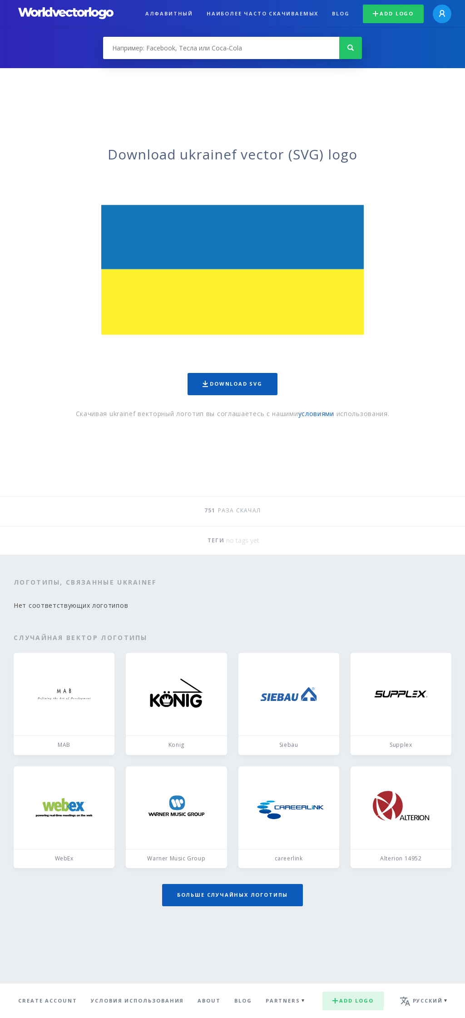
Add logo (393, 13)
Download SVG (232, 383)
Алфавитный (169, 13)
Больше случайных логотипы (232, 894)
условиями (316, 413)
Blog (340, 13)
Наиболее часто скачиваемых (262, 13)
